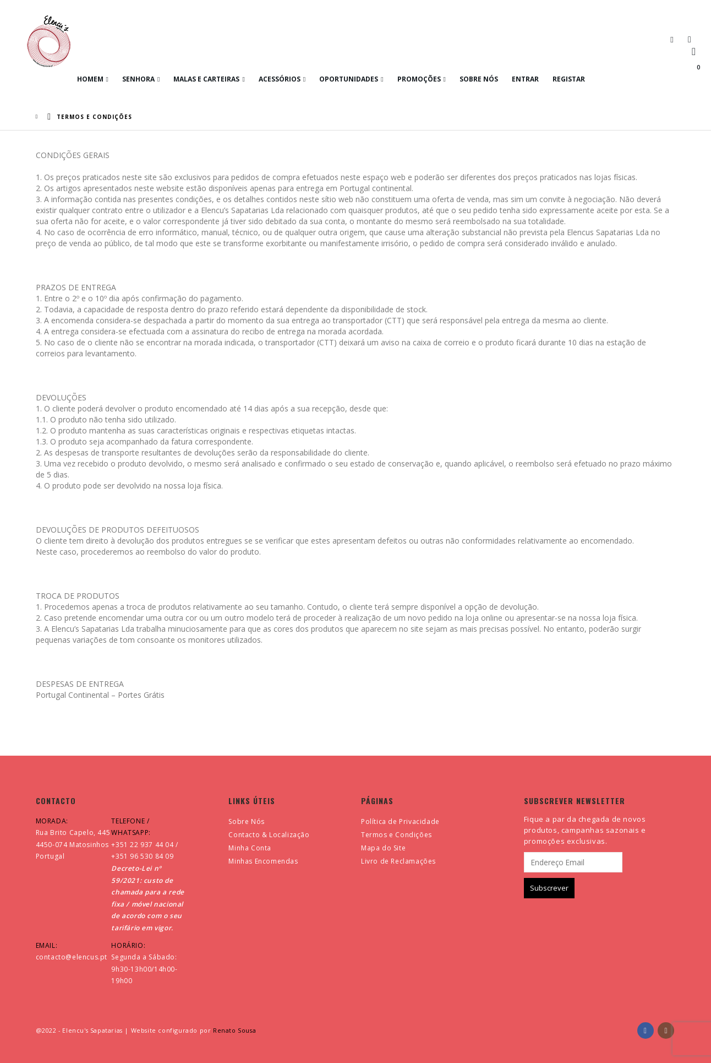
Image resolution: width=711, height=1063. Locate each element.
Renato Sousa (234, 1030)
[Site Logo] (48, 41)
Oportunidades (348, 79)
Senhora (138, 79)
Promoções (419, 79)
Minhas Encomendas (263, 861)
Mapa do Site (383, 848)
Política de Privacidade (400, 821)
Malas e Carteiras (206, 79)
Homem (90, 79)
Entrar (525, 79)
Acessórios (279, 79)
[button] (672, 39)
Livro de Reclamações (398, 861)
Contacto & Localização (268, 834)
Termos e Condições (396, 834)
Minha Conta (249, 848)
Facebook (645, 1030)
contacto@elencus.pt (71, 957)
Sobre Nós (479, 79)
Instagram (666, 1030)
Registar (569, 79)
